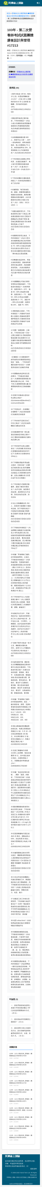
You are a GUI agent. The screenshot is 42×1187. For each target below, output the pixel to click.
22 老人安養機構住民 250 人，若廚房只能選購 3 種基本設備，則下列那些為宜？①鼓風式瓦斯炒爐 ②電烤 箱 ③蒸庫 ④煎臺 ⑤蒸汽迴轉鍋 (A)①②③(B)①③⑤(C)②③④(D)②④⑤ (21, 512)
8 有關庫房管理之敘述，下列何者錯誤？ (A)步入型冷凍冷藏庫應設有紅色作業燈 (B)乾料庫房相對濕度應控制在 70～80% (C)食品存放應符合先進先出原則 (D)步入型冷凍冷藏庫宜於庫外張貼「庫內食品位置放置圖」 (21, 244)
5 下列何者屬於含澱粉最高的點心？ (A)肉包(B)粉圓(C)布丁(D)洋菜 (21, 180)
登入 (38, 3)
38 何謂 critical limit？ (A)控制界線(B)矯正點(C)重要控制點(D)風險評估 (21, 923)
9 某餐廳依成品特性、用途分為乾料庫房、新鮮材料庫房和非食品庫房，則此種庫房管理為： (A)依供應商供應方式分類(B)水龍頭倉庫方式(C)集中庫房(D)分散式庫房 (21, 267)
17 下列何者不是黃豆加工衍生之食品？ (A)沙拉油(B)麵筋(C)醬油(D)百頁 (20, 423)
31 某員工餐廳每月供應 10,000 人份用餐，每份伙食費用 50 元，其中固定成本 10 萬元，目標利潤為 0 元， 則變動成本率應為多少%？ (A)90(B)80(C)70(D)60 (21, 758)
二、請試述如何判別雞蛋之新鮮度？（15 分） (21, 1020)
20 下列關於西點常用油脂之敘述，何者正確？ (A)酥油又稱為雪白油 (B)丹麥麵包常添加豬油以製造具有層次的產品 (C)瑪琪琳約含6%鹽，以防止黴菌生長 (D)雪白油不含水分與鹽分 (21, 470)
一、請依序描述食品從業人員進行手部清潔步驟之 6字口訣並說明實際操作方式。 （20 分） (21, 1009)
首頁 (8, 13)
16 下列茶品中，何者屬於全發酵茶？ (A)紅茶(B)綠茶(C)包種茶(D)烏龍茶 (20, 411)
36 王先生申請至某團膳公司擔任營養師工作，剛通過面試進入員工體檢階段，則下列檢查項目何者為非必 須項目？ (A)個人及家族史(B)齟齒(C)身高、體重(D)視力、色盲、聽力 (21, 884)
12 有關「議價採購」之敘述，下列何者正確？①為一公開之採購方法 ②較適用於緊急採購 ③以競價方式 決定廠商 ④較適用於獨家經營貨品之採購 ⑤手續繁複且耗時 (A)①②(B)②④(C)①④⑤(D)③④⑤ (21, 340)
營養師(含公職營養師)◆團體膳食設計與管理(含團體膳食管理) (21, 74)
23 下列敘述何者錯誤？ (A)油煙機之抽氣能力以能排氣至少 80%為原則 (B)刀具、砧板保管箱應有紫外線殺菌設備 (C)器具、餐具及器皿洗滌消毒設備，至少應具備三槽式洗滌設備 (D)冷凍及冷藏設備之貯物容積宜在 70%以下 (21, 538)
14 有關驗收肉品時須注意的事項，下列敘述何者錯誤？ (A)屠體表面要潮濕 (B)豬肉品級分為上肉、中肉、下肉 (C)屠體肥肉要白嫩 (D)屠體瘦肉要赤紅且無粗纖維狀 (21, 381)
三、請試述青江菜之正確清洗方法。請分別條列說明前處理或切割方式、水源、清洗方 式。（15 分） (21, 1032)
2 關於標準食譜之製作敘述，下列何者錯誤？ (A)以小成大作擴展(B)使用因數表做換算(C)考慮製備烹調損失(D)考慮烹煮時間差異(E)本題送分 (21, 124)
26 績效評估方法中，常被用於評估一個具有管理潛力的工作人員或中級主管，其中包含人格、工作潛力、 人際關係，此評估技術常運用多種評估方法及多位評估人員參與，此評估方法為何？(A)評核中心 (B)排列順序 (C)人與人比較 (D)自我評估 (21, 625)
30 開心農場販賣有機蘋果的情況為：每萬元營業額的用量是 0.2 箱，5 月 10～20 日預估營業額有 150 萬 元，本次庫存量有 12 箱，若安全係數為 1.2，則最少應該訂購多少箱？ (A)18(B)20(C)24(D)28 (21, 735)
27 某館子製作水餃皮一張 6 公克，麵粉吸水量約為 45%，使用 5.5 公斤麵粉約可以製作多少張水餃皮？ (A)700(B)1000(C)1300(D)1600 (21, 649)
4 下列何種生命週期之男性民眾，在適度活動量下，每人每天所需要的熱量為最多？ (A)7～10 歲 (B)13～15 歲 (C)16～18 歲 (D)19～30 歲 (21, 165)
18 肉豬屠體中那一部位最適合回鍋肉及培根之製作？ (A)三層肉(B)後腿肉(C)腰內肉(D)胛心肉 (21, 436)
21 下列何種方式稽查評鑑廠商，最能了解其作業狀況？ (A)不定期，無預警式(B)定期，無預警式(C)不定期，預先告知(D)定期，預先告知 (20, 490)
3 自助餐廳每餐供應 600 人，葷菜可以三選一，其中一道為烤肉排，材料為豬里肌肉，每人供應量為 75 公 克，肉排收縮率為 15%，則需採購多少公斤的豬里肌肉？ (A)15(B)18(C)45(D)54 (21, 145)
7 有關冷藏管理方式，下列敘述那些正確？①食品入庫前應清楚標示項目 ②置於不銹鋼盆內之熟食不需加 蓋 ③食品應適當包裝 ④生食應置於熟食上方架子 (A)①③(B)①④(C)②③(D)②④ (21, 220)
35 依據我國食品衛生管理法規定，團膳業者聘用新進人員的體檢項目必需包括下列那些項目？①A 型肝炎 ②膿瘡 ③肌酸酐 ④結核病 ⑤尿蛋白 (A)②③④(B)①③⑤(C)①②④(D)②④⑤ (21, 862)
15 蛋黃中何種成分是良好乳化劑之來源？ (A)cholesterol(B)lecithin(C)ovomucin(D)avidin (21, 399)
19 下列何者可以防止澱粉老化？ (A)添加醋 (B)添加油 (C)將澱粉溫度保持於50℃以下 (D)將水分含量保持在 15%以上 (21, 451)
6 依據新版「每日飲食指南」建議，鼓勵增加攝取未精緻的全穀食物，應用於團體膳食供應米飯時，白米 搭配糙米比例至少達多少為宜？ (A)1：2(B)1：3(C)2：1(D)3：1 (21, 197)
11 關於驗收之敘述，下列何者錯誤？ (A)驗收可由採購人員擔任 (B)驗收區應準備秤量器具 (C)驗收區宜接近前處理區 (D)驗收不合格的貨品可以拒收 (20, 317)
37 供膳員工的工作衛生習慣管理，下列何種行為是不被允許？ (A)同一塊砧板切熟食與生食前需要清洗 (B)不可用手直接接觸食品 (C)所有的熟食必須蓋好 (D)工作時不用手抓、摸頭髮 (21, 906)
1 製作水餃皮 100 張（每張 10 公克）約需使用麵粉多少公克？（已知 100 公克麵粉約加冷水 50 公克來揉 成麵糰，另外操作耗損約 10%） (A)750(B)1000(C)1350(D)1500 (21, 103)
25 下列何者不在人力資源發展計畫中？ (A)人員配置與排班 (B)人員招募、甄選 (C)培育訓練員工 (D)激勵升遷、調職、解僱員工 (21, 602)
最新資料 (33, 1169)
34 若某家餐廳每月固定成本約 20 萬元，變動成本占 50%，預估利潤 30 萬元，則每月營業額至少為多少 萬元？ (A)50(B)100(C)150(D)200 (21, 840)
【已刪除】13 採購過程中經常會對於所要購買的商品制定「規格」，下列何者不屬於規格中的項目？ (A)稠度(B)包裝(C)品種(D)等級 (21, 362)
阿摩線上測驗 (13, 3)
